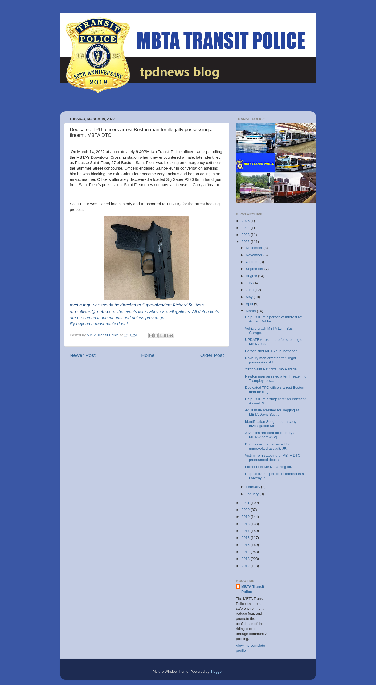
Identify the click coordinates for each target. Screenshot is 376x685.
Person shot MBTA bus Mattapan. (272, 351)
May (250, 297)
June (250, 290)
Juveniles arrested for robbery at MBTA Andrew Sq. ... (271, 435)
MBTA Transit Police (252, 589)
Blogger (216, 672)
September (255, 269)
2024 (246, 228)
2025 (246, 221)
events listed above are (145, 311)
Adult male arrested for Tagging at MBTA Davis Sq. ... (272, 412)
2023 (246, 235)
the (120, 311)
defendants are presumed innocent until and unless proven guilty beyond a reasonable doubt (144, 317)
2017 (246, 531)
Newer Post (83, 355)
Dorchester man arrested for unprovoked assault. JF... (267, 446)
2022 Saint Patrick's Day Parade (271, 369)
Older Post (212, 355)
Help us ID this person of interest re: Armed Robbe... (273, 319)
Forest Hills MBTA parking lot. (268, 467)
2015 (246, 545)
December (254, 248)
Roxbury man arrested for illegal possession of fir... (270, 360)
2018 (246, 524)
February (253, 487)
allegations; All (183, 311)
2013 (246, 559)
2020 (246, 510)
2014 (246, 552)
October (253, 262)
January (253, 494)
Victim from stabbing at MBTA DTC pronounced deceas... (272, 457)
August (252, 276)
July (249, 283)
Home (147, 355)
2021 (246, 503)
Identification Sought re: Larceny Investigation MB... (271, 424)
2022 (246, 242)
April (250, 304)
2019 (246, 517)
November (254, 255)
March (251, 311)
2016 (246, 538)
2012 (246, 566)
